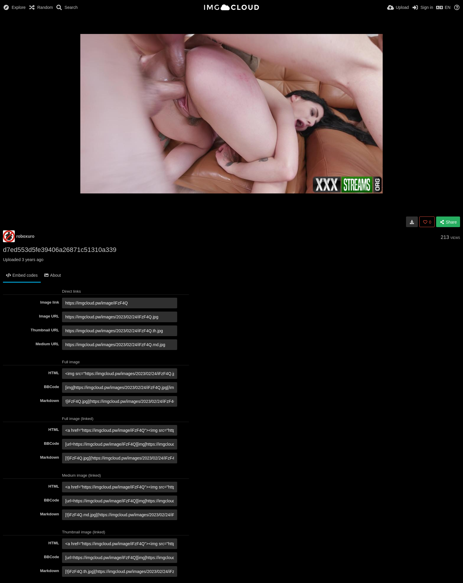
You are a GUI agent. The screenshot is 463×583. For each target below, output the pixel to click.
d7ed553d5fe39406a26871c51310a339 (59, 249)
